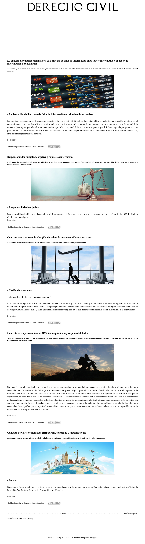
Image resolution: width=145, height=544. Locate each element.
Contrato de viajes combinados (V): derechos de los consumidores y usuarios (49, 237)
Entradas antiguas (129, 513)
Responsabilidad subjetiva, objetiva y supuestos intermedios (40, 156)
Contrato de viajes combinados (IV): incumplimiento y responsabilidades (47, 333)
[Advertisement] (72, 35)
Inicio (64, 513)
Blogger (93, 537)
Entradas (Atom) (26, 518)
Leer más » (11, 140)
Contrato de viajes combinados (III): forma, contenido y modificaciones (46, 432)
